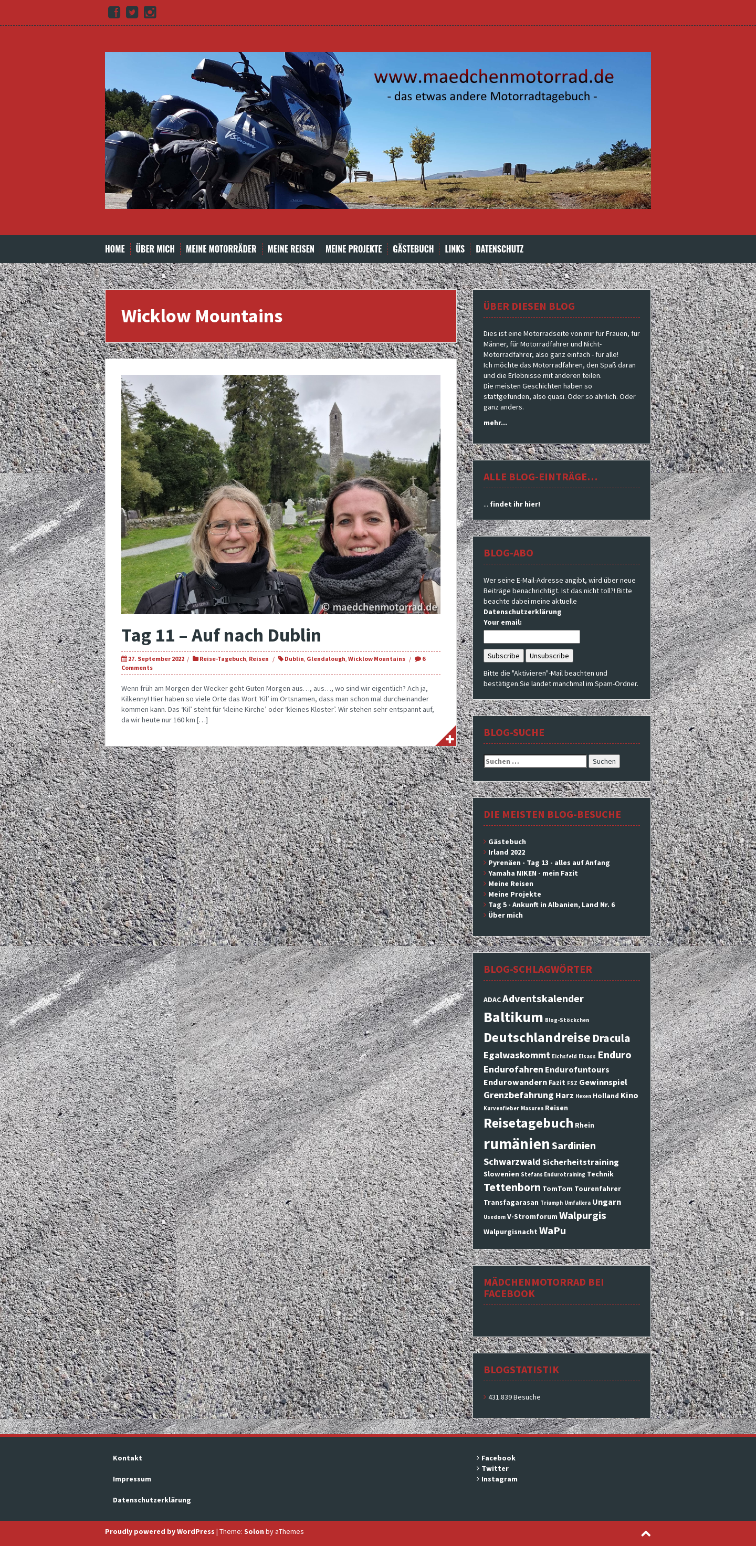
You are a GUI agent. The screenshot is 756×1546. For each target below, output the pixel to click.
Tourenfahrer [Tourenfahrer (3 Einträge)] (597, 1188)
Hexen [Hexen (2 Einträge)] (583, 1096)
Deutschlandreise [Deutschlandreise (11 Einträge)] (537, 1037)
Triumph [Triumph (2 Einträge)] (551, 1203)
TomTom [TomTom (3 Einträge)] (557, 1188)
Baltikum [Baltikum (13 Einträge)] (513, 1016)
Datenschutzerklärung (523, 611)
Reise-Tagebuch (223, 658)
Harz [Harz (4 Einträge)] (564, 1095)
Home (115, 249)
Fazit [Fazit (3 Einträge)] (557, 1082)
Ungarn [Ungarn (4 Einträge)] (606, 1201)
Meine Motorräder (221, 249)
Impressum (132, 1479)
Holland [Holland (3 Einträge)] (606, 1095)
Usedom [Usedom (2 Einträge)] (495, 1217)
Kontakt (127, 1458)
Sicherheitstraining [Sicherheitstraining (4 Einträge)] (580, 1161)
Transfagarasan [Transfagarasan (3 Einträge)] (511, 1202)
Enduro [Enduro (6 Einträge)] (614, 1054)
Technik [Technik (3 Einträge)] (600, 1174)
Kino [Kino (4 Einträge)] (629, 1095)
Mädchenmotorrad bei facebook (544, 1287)
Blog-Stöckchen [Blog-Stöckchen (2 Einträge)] (567, 1020)
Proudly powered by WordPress (160, 1531)
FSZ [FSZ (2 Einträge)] (572, 1083)
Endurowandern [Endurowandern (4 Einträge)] (515, 1082)
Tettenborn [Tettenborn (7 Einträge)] (512, 1187)
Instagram (499, 1479)
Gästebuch (413, 249)
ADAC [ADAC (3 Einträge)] (492, 999)
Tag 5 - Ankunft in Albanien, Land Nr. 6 (551, 904)
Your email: (503, 622)
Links (455, 249)
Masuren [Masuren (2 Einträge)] (532, 1108)
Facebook (498, 1458)
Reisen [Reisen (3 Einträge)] (556, 1107)
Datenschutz (499, 249)
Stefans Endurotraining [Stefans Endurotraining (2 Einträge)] (553, 1174)
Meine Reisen (291, 249)
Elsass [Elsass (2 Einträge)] (587, 1056)
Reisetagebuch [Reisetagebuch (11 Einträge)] (528, 1122)
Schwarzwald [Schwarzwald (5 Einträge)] (512, 1161)
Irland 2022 (506, 852)
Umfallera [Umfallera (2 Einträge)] (577, 1203)
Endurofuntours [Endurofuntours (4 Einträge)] (577, 1069)
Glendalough (326, 658)
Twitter (495, 1468)
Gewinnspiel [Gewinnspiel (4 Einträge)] (603, 1082)
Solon (254, 1531)
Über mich (155, 249)
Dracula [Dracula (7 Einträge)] (611, 1038)
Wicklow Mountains (376, 658)
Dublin (294, 658)
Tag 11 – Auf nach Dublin (221, 635)
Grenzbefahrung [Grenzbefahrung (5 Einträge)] (519, 1095)
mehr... (495, 422)
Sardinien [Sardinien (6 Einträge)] (574, 1145)
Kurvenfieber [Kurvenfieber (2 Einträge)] (501, 1108)
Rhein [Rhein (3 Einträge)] (584, 1125)
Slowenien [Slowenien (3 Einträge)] (501, 1174)
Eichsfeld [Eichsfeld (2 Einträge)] (564, 1056)
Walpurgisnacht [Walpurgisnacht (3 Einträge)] (511, 1231)
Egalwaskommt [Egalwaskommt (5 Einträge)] (517, 1055)
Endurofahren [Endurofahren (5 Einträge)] (513, 1069)
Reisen (259, 658)
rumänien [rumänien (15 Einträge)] (517, 1143)
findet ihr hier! (515, 504)
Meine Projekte (354, 249)
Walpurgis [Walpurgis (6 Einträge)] (582, 1215)
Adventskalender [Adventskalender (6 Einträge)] (543, 998)
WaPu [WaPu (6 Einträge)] (552, 1230)
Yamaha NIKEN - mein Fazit (533, 873)
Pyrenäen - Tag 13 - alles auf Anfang (549, 862)
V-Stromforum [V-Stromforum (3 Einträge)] (532, 1216)
